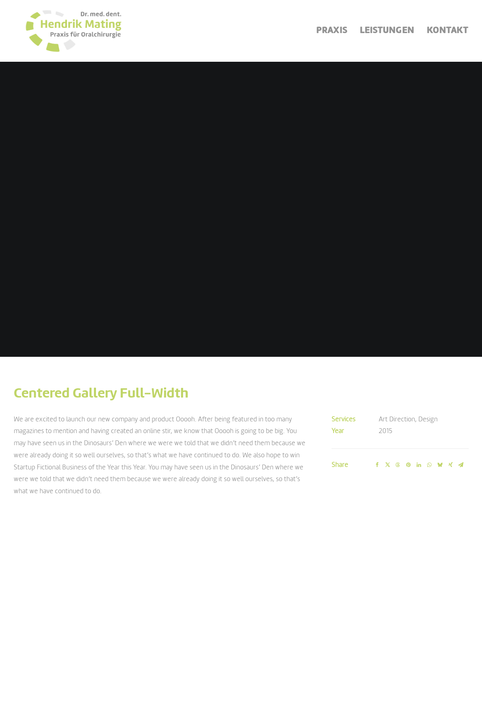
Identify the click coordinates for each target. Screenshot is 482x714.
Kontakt (448, 33)
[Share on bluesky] (440, 420)
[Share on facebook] (377, 420)
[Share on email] (461, 420)
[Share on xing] (450, 420)
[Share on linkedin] (419, 420)
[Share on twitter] (387, 420)
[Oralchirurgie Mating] (69, 33)
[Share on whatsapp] (429, 420)
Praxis (331, 33)
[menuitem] (334, 33)
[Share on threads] (398, 420)
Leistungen (387, 33)
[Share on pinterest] (408, 420)
